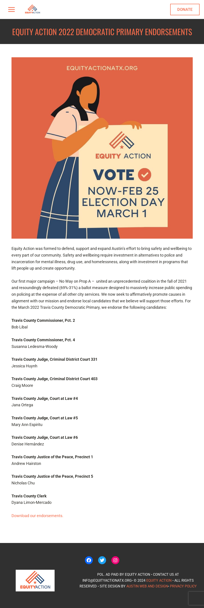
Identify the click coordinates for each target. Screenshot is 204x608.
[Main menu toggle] (11, 9)
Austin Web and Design (147, 586)
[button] (185, 9)
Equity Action (159, 580)
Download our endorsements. (37, 515)
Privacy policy (183, 586)
